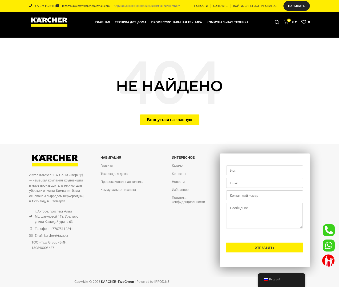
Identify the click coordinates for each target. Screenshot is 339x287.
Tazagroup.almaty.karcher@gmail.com (83, 6)
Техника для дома (114, 174)
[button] (169, 119)
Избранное (180, 190)
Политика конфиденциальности (188, 200)
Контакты (179, 174)
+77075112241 (41, 6)
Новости (178, 182)
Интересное (183, 157)
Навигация (111, 157)
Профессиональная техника (122, 182)
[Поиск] (277, 22)
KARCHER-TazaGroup (117, 281)
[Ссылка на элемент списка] (57, 228)
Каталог (178, 165)
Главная (107, 165)
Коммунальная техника (118, 190)
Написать (296, 6)
